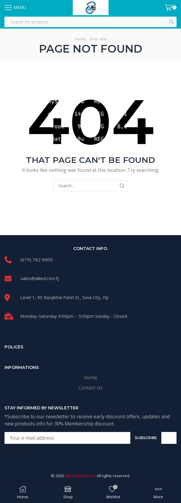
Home (80, 39)
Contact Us (90, 387)
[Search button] (171, 22)
